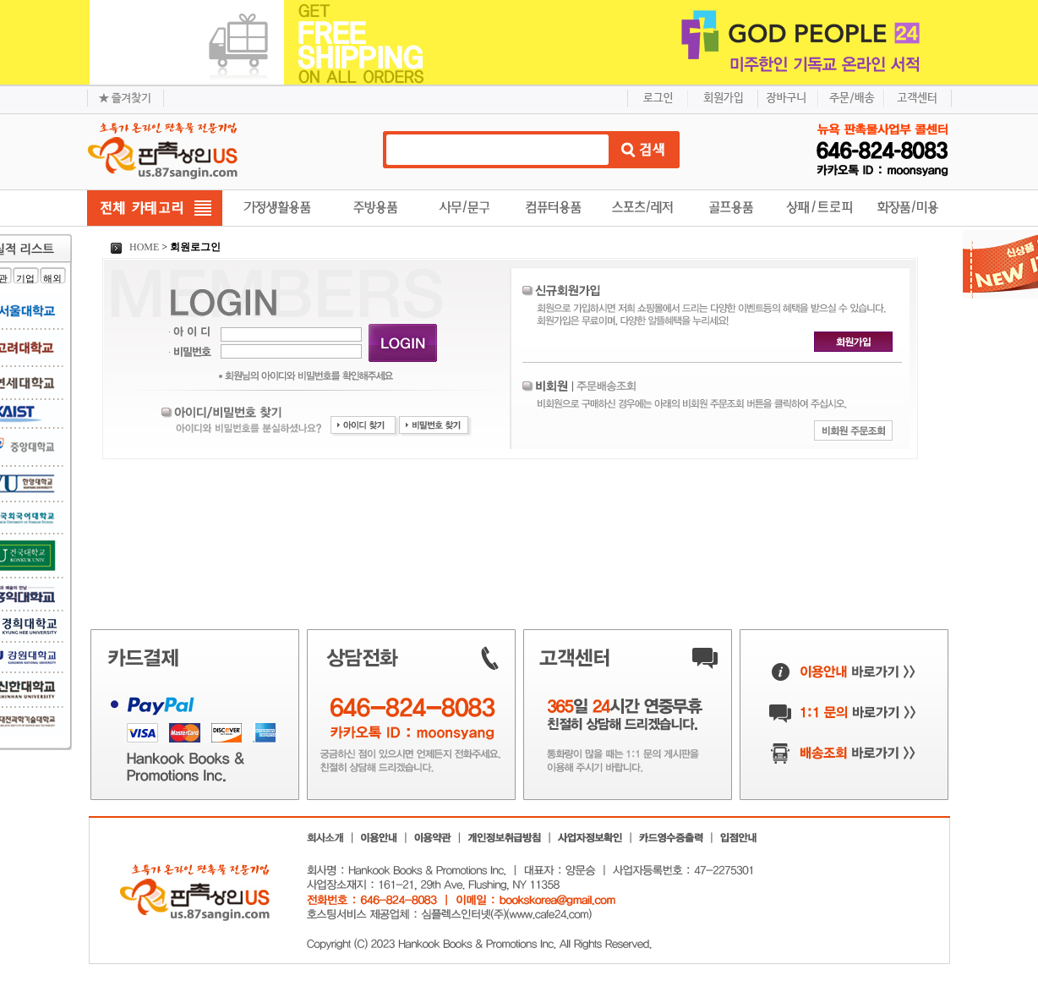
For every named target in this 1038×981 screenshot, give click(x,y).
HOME (135, 247)
